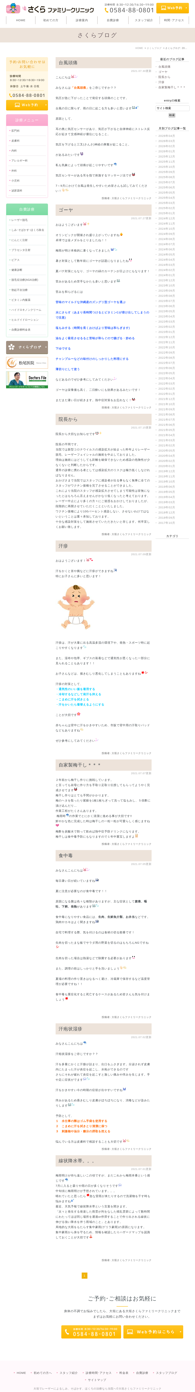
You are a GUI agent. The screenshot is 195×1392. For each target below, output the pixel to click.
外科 (14, 170)
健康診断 (16, 269)
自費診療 (113, 20)
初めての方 (50, 20)
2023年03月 (166, 321)
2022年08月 (166, 357)
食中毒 (66, 855)
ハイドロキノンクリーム (26, 309)
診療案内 (82, 20)
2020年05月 (166, 450)
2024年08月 (166, 239)
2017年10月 (166, 522)
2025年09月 (166, 172)
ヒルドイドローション (25, 319)
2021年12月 (166, 399)
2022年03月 (166, 383)
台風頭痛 (68, 62)
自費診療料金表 (20, 329)
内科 (14, 150)
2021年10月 (166, 404)
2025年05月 (166, 192)
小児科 (15, 180)
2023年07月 (166, 301)
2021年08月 (166, 414)
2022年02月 (166, 388)
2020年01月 (166, 466)
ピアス (15, 259)
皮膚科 (15, 140)
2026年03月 (166, 141)
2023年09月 (166, 290)
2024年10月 (166, 228)
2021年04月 (166, 435)
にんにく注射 (19, 240)
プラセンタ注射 (20, 249)
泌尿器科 (16, 190)
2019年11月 (166, 476)
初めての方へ (43, 1365)
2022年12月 (166, 337)
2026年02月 (166, 146)
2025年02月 (166, 208)
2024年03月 (166, 264)
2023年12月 (166, 280)
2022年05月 (166, 373)
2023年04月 (166, 316)
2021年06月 (166, 424)
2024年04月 (166, 259)
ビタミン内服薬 (20, 299)
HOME (21, 20)
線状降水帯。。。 (78, 1160)
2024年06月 (166, 249)
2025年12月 (166, 156)
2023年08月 (166, 295)
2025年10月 (166, 166)
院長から (68, 419)
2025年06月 (166, 187)
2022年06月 (166, 368)
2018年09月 (166, 517)
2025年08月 (166, 177)
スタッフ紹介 (144, 20)
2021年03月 (166, 440)
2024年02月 (166, 270)
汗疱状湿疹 (70, 1028)
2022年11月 (166, 342)
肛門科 (15, 130)
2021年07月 (166, 419)
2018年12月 (166, 512)
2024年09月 (166, 233)
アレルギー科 (19, 160)
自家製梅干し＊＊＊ (80, 764)
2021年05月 (166, 430)
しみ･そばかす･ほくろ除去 (27, 229)
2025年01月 (166, 213)
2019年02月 (166, 507)
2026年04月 (166, 135)
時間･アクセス (174, 20)
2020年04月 (166, 455)
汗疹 (63, 545)
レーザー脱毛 (19, 219)
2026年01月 (166, 151)
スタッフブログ (166, 1365)
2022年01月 (166, 393)
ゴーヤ (66, 210)
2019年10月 (166, 481)
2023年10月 (166, 285)
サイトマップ (97, 1372)
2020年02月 (166, 460)
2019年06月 (166, 486)
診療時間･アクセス (99, 1365)
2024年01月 (166, 275)
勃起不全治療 (19, 289)
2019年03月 (166, 502)
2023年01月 (166, 331)
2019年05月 (166, 491)
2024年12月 (166, 218)
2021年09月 (166, 409)
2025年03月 (166, 202)
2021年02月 (166, 445)
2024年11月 (166, 223)
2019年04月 (166, 497)
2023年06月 (166, 306)
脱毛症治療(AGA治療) (24, 279)
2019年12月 (166, 471)
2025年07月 (166, 182)
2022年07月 (166, 362)
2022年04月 (166, 378)
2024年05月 (166, 254)
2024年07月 (166, 244)
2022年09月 (166, 352)
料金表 (124, 1365)
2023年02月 (166, 326)
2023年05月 (166, 311)
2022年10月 (166, 347)
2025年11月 (166, 161)
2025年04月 (166, 197)
